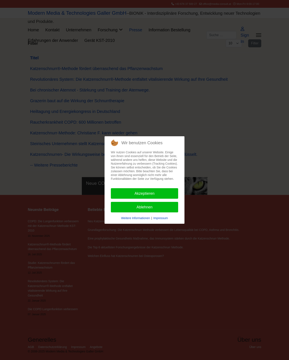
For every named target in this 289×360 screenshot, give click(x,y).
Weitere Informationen (135, 218)
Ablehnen (144, 207)
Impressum (160, 218)
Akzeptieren (144, 193)
